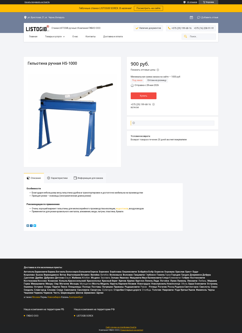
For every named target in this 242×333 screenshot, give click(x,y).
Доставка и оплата (113, 36)
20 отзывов (192, 2)
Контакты (91, 36)
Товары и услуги (53, 36)
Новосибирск (54, 297)
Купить (143, 96)
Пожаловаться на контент (131, 330)
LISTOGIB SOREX (85, 316)
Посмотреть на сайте (148, 8)
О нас (75, 36)
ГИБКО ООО (32, 316)
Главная (33, 36)
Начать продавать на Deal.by (37, 2)
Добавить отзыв (209, 17)
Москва (36, 297)
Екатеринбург (76, 297)
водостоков (122, 208)
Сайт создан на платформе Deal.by (121, 327)
